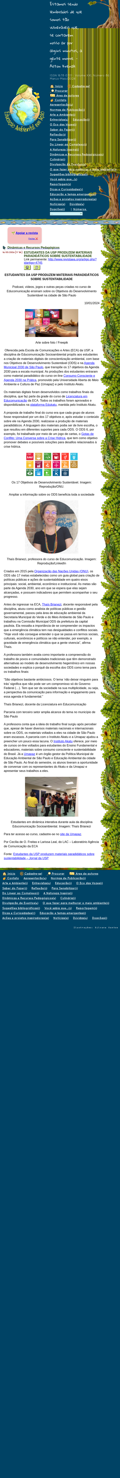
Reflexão (57, 134)
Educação (81, 119)
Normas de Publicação (67, 109)
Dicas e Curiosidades (66, 189)
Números (80, 209)
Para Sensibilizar (63, 139)
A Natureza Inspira (64, 149)
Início (56, 86)
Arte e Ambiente (62, 114)
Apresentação (61, 104)
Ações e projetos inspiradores (73, 199)
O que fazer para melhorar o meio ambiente (83, 169)
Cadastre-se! (78, 86)
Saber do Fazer (62, 129)
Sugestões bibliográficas (68, 174)
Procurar (59, 90)
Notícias (57, 204)
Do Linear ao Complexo (68, 144)
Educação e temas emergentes (73, 194)
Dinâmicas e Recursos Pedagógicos (76, 154)
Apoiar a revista (27, 233)
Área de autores (64, 95)
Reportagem (60, 184)
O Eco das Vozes (63, 124)
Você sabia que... (63, 179)
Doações (57, 209)
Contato (58, 100)
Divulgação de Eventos (68, 164)
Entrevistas (59, 119)
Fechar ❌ (33, 238)
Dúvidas (77, 204)
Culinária (57, 159)
